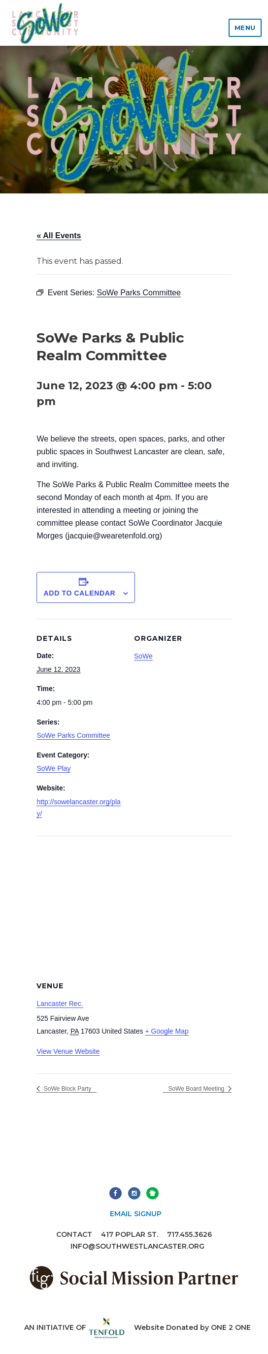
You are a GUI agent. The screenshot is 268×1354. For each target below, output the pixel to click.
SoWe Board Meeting (197, 1088)
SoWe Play (53, 768)
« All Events (58, 235)
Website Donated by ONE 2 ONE (192, 1327)
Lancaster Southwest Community (45, 23)
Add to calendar (80, 593)
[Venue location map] (133, 907)
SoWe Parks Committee (73, 735)
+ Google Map (166, 1031)
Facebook (115, 1193)
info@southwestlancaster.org (137, 1246)
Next (152, 1193)
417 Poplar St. (129, 1234)
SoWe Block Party (66, 1088)
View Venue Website (68, 1051)
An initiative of (74, 1327)
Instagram (134, 1193)
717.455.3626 (189, 1234)
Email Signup (136, 1213)
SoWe (143, 656)
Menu (245, 27)
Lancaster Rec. (59, 1004)
